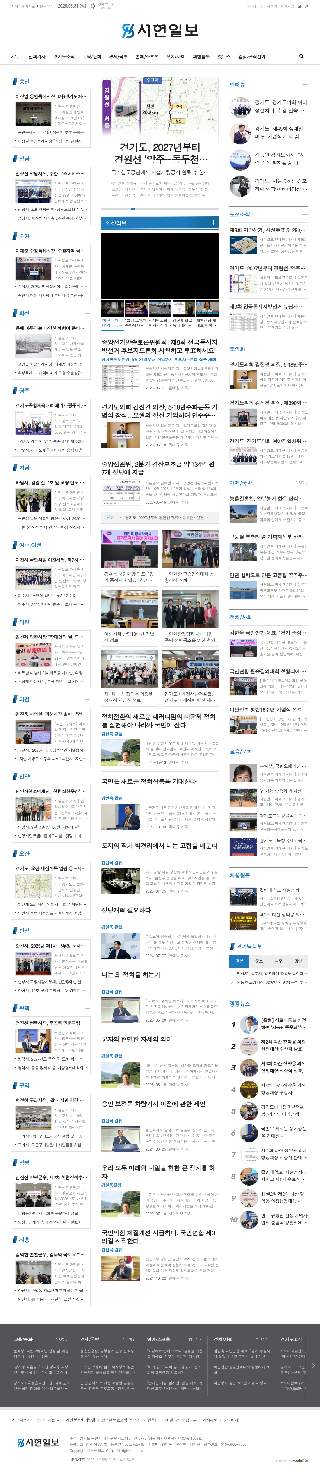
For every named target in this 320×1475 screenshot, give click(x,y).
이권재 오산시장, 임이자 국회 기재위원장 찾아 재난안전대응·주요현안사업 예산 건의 (52, 904)
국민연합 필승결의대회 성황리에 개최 (242, 1369)
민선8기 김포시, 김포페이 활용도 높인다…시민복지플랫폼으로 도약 (272, 973)
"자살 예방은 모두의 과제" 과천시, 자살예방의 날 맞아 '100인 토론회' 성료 (52, 758)
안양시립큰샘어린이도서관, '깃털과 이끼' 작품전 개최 (52, 836)
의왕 (24, 622)
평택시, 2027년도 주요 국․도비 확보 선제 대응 (52, 1059)
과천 (24, 699)
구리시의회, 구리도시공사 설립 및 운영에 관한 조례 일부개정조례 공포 (52, 1136)
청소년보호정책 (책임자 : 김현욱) (128, 1420)
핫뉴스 (223, 56)
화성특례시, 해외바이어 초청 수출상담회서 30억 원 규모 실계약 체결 (52, 373)
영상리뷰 (116, 223)
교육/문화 (91, 56)
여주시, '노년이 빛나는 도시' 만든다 (47, 595)
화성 (24, 313)
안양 (24, 776)
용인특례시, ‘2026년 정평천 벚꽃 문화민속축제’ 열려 (52, 132)
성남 (24, 158)
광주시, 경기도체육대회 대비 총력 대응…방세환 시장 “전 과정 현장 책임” (52, 450)
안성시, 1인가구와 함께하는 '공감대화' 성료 (52, 990)
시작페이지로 (24, 5)
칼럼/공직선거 (251, 56)
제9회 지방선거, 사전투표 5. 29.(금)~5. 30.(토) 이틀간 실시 (169, 517)
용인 (24, 81)
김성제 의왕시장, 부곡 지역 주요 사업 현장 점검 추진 (52, 681)
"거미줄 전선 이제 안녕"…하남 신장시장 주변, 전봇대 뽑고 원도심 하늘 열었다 (52, 527)
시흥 (24, 1239)
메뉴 (14, 56)
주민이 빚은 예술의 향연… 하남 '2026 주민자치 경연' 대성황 (52, 518)
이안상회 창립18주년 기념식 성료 (240, 1382)
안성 (24, 931)
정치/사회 (175, 56)
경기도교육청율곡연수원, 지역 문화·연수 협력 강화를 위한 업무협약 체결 (42, 1385)
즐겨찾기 (46, 5)
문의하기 (230, 1420)
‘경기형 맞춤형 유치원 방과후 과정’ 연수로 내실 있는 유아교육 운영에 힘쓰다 (41, 1370)
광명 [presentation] (298, 961)
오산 (24, 853)
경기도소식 (64, 56)
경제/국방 (118, 56)
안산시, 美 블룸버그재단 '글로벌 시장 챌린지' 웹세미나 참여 (52, 1299)
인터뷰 (237, 84)
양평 (24, 1162)
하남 (24, 467)
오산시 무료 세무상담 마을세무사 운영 (49, 913)
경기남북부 (249, 946)
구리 (24, 1085)
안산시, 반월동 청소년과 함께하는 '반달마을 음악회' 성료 (52, 1290)
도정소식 (239, 214)
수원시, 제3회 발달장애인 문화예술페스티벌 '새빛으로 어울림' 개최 (52, 286)
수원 (24, 236)
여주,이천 (30, 545)
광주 (24, 390)
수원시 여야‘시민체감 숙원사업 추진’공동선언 (52, 295)
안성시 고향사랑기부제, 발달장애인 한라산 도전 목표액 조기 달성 (52, 982)
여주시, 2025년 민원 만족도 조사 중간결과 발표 (52, 604)
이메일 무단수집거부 (179, 1420)
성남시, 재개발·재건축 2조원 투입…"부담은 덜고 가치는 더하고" (52, 218)
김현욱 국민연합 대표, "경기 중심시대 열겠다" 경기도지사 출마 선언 (242, 1353)
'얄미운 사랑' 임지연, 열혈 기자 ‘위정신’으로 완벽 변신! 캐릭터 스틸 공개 (175, 1385)
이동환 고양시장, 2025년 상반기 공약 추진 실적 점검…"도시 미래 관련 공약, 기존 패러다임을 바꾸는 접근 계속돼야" (272, 982)
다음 (314, 1365)
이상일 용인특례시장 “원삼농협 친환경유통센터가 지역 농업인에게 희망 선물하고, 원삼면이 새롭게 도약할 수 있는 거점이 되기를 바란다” (52, 141)
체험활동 (201, 56)
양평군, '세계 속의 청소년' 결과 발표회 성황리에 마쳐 (52, 1222)
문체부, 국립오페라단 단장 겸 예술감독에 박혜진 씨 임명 (41, 1353)
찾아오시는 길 (48, 1420)
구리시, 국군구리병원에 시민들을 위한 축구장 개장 (52, 1145)
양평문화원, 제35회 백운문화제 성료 (48, 1213)
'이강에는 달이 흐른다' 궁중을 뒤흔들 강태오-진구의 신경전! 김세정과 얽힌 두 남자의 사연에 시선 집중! (175, 1354)
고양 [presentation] (239, 961)
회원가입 (287, 5)
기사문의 (270, 5)
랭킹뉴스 (239, 1003)
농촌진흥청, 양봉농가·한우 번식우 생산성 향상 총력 (107, 1353)
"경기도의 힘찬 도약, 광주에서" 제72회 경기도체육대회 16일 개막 (52, 441)
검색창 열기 (302, 56)
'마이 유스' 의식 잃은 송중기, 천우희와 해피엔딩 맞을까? (174, 1369)
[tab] (239, 961)
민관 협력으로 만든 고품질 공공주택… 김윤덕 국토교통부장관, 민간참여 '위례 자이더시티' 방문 (109, 1385)
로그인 (303, 5)
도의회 (237, 349)
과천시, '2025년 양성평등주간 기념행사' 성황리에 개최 (52, 750)
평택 (24, 1008)
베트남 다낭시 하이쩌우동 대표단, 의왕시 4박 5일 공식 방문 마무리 (52, 673)
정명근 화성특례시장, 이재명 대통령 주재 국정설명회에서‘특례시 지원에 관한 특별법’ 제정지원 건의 (52, 364)
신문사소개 (21, 1420)
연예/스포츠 (146, 56)
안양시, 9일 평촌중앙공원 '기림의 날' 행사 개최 (52, 827)
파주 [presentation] (278, 961)
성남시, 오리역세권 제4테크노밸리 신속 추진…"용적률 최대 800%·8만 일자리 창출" (52, 209)
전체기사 (36, 56)
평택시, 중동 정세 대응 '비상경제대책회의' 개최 (52, 1067)
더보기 (62, 1339)
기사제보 (253, 5)
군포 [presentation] (258, 961)
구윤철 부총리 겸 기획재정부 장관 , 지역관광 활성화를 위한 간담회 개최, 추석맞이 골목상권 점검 (108, 1370)
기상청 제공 (104, 8)
